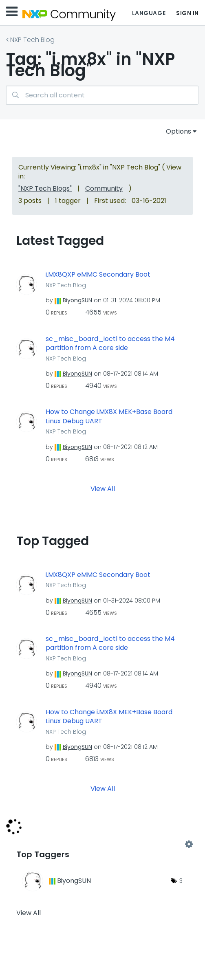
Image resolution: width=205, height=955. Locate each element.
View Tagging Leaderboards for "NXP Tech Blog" (102, 844)
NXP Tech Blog (32, 39)
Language (148, 13)
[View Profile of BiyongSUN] (77, 300)
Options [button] (178, 131)
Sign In (187, 13)
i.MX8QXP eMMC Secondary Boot (98, 274)
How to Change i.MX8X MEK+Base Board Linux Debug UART (109, 416)
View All (102, 488)
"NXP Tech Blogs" (45, 188)
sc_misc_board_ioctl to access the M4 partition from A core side (110, 343)
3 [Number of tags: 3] (181, 881)
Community (104, 188)
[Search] (102, 95)
